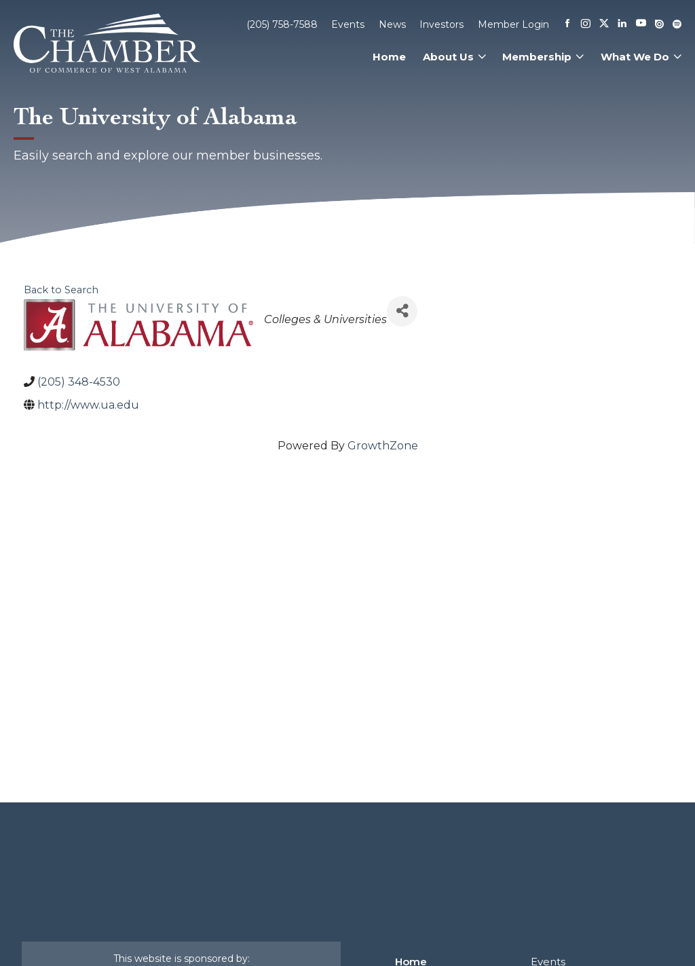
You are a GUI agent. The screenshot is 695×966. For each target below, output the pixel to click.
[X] (604, 24)
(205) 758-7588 (282, 24)
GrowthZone (383, 445)
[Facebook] (567, 24)
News (392, 24)
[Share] (402, 311)
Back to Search (61, 290)
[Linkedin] (622, 24)
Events (347, 24)
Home (389, 56)
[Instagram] (585, 24)
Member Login (513, 24)
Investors (441, 24)
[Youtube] (641, 24)
